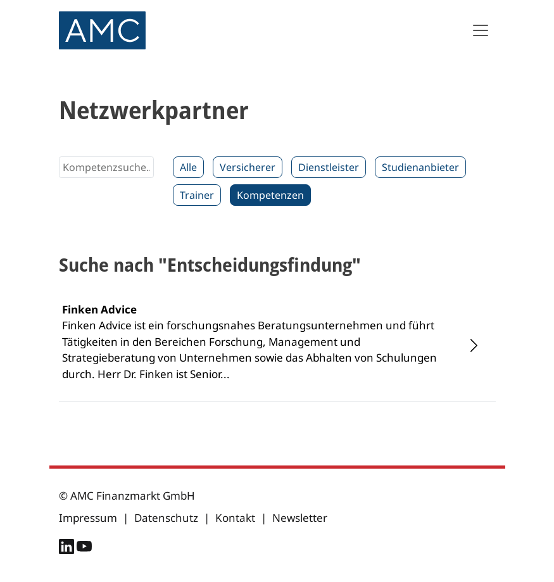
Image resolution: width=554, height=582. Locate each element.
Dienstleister (328, 167)
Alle (188, 167)
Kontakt (235, 517)
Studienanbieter (420, 167)
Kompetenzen (270, 195)
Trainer (197, 195)
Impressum (88, 517)
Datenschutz (166, 517)
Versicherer (247, 167)
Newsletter (299, 517)
